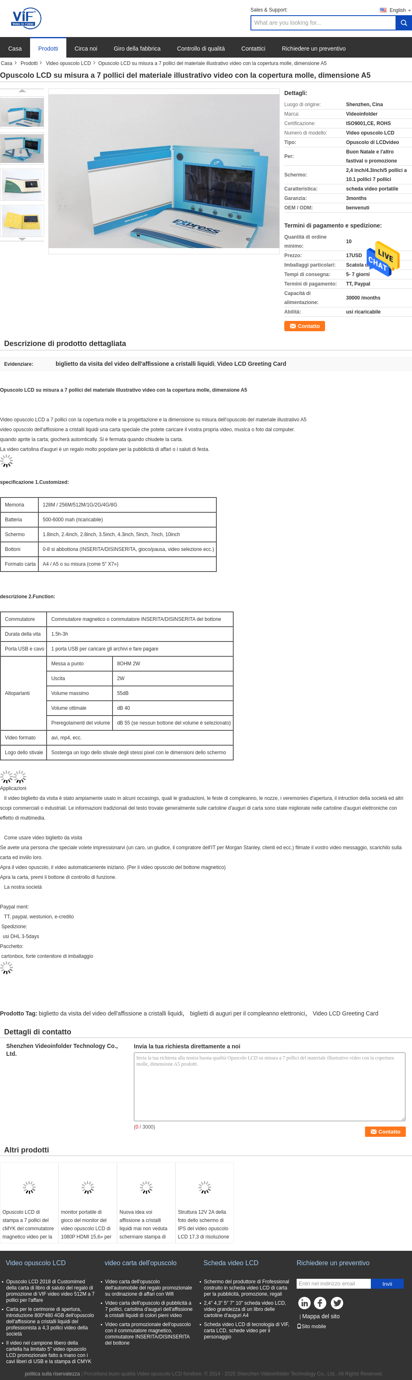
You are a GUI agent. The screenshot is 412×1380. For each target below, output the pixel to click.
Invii (387, 1284)
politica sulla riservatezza (52, 1374)
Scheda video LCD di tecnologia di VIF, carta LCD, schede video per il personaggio (246, 1331)
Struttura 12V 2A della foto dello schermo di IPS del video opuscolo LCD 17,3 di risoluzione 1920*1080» (203, 1228)
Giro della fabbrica (137, 48)
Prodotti (48, 48)
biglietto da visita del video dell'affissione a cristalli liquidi (111, 1013)
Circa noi (86, 48)
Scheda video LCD (231, 1262)
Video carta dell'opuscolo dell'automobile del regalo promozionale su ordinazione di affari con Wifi (148, 1288)
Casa (15, 48)
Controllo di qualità (201, 48)
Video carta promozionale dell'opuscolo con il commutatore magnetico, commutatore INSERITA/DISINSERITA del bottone (148, 1334)
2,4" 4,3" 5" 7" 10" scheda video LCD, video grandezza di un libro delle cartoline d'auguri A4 (245, 1309)
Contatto (309, 326)
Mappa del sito (320, 1316)
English (401, 10)
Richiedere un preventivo (314, 48)
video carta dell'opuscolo (141, 1262)
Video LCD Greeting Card (345, 1013)
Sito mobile (311, 1326)
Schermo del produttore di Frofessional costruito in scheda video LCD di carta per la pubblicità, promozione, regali (246, 1288)
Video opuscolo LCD (68, 63)
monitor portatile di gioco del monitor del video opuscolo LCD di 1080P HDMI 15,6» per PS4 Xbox (86, 1228)
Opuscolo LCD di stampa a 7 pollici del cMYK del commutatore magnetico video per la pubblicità (28, 1228)
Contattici (253, 48)
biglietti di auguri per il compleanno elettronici (247, 1013)
